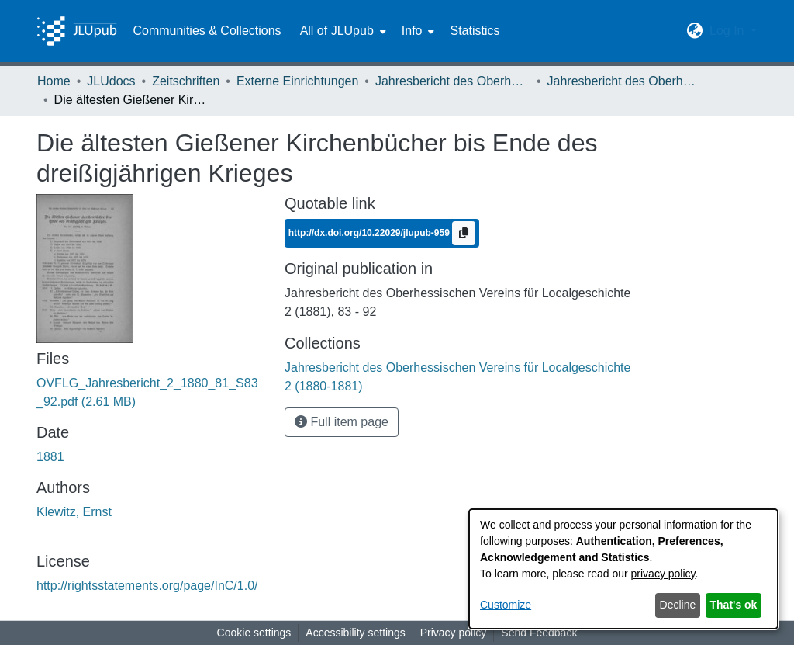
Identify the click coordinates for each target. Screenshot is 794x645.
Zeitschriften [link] (185, 81)
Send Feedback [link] (539, 632)
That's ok (734, 604)
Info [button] (412, 30)
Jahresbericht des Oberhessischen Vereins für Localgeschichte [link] (452, 81)
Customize (505, 604)
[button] (695, 31)
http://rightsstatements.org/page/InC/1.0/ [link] (147, 585)
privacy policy (663, 573)
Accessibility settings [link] (355, 632)
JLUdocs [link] (111, 81)
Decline (678, 604)
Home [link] (54, 81)
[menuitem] (341, 31)
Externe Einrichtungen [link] (297, 81)
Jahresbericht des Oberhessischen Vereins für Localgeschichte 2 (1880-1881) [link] (625, 81)
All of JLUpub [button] (337, 30)
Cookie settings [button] (254, 632)
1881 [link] (50, 456)
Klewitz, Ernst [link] (74, 511)
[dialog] (623, 568)
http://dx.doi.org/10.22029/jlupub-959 (370, 232)
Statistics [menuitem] (474, 30)
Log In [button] (728, 30)
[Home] (76, 31)
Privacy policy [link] (453, 632)
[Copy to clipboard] (463, 233)
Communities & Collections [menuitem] (207, 30)
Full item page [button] (341, 421)
